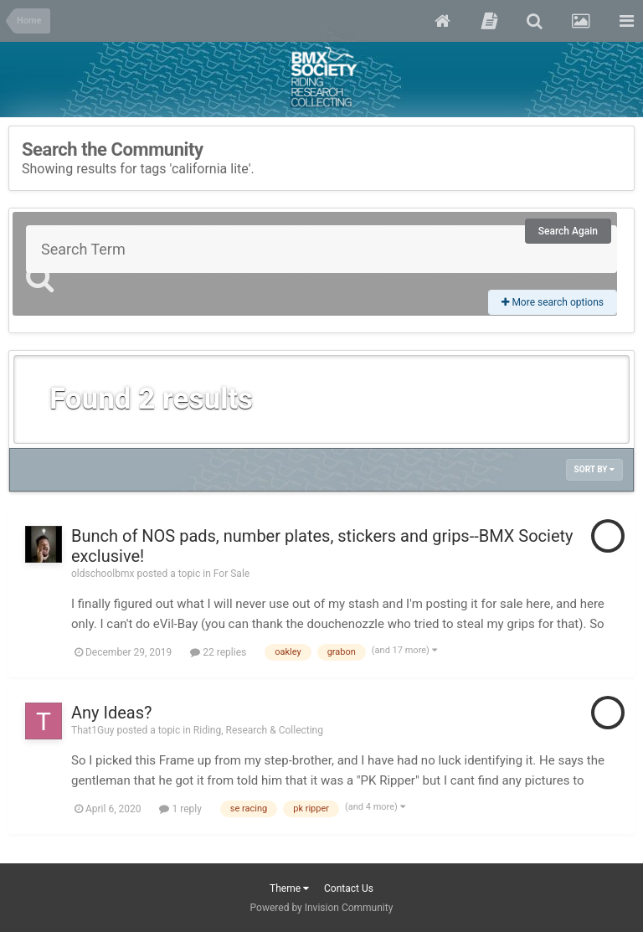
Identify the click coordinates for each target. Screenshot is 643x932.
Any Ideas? (111, 713)
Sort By (594, 469)
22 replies (218, 652)
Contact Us (348, 888)
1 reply (180, 809)
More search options (553, 302)
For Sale (231, 573)
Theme (289, 888)
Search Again (568, 231)
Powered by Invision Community (322, 908)
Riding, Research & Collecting (258, 730)
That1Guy (92, 730)
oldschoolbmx (102, 573)
